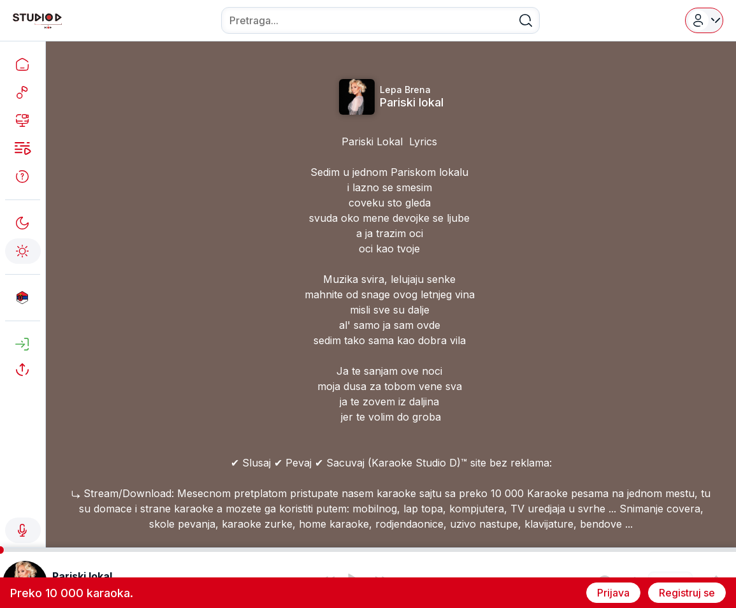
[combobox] (380, 20)
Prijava (613, 592)
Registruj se (687, 592)
